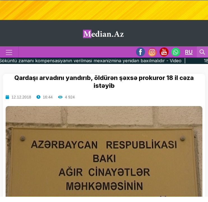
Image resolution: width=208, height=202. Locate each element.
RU (189, 52)
